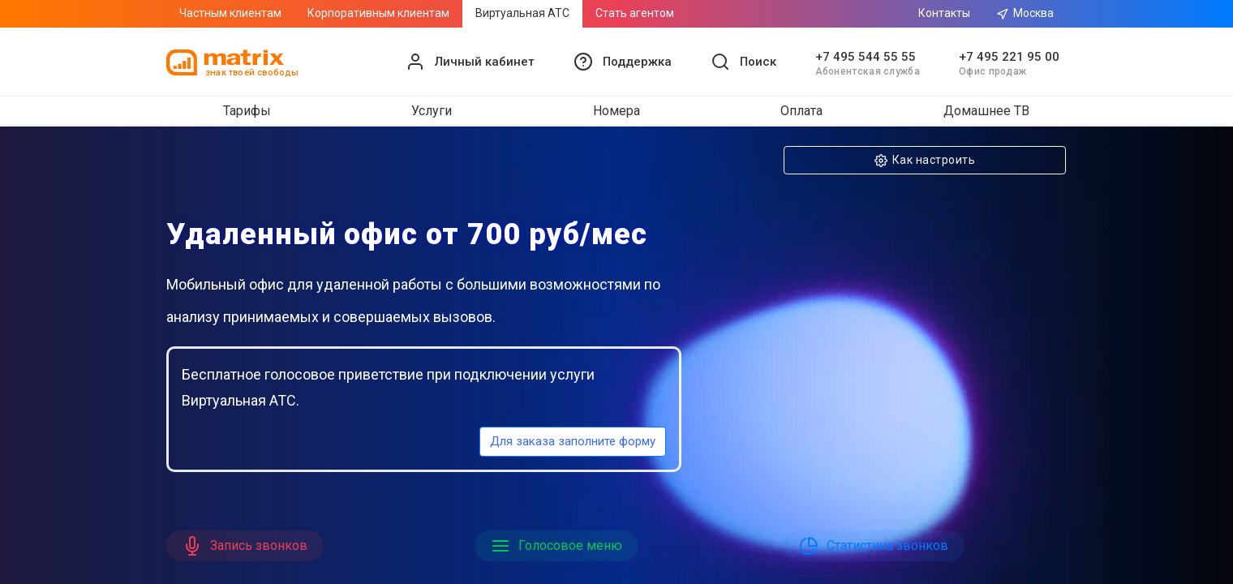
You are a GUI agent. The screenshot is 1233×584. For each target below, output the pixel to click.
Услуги (431, 110)
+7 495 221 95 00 (1009, 56)
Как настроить (924, 160)
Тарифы (247, 110)
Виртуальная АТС (522, 12)
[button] (622, 61)
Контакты (944, 12)
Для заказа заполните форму (572, 441)
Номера (616, 110)
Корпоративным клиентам (378, 12)
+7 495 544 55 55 (865, 56)
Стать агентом (634, 12)
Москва (1025, 13)
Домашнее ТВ (986, 110)
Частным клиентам (230, 12)
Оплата (801, 110)
